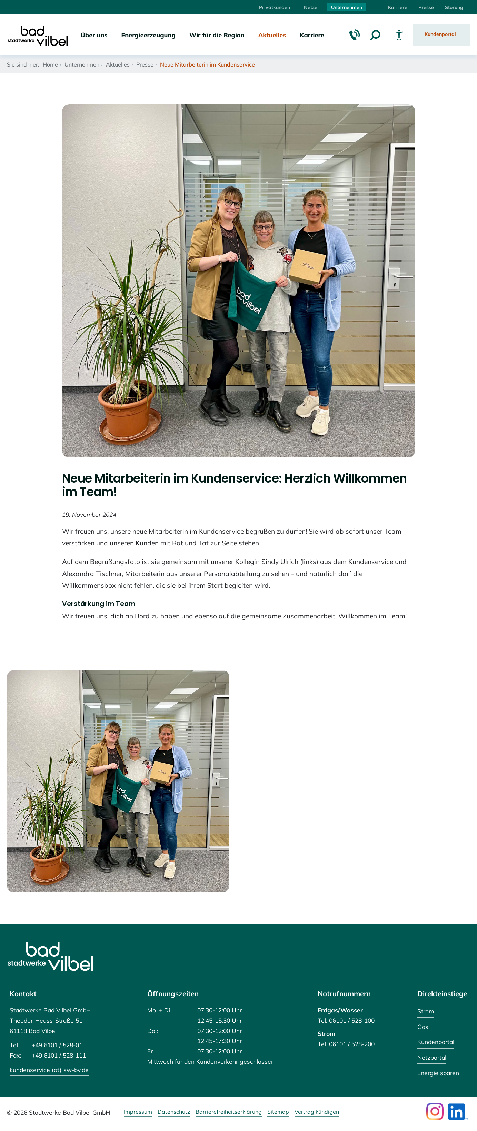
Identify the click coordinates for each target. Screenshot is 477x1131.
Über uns (93, 35)
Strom (425, 1011)
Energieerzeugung (148, 35)
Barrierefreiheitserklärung (229, 1112)
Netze (310, 7)
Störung (454, 7)
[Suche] (375, 34)
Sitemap (278, 1112)
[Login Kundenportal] (441, 35)
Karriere (397, 7)
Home (50, 64)
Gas (422, 1026)
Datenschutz (174, 1112)
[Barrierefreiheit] (399, 35)
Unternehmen (346, 7)
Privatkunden (274, 7)
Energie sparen (438, 1073)
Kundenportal (435, 1042)
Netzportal (431, 1057)
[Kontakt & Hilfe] (354, 34)
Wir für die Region (217, 35)
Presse (426, 7)
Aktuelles (272, 35)
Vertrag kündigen (317, 1112)
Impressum (138, 1112)
